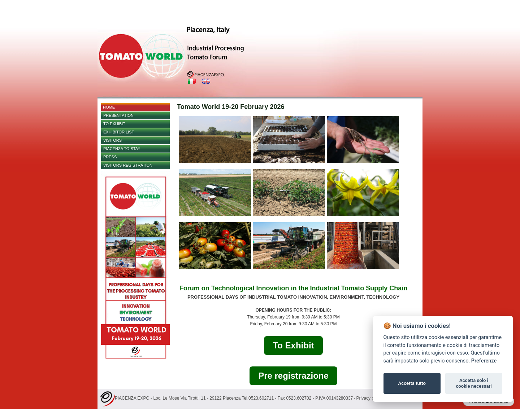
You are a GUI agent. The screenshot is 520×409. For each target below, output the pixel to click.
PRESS (110, 157)
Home (109, 107)
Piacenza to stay (121, 148)
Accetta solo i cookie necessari (473, 383)
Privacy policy (369, 398)
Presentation (118, 115)
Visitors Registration (127, 165)
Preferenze (484, 361)
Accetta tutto (412, 383)
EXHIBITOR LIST (118, 132)
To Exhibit (293, 345)
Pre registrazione (293, 376)
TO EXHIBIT (114, 124)
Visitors (112, 140)
